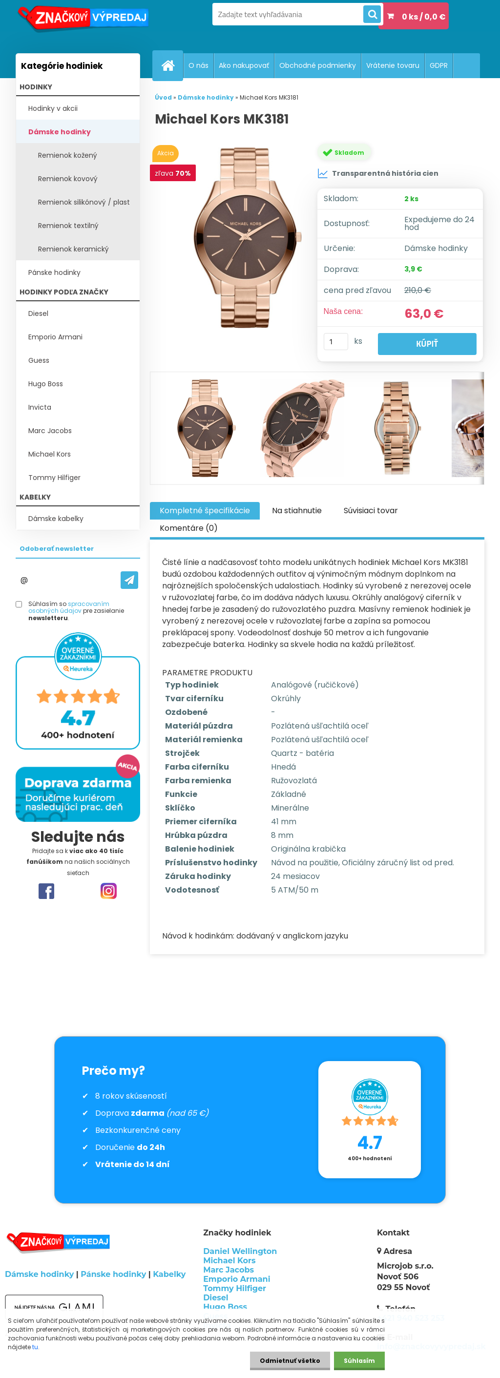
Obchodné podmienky (317, 65)
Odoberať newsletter (57, 548)
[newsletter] (129, 580)
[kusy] (336, 341)
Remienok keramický (73, 249)
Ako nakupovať (244, 65)
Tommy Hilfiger (54, 477)
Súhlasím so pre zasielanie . (76, 611)
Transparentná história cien (377, 173)
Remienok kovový (68, 179)
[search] (372, 14)
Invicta (39, 407)
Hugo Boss (45, 384)
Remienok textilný (68, 225)
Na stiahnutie (297, 510)
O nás (198, 65)
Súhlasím (359, 1361)
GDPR (439, 65)
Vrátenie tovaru (392, 65)
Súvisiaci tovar (371, 510)
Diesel (38, 313)
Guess (38, 360)
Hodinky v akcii (53, 108)
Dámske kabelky (55, 518)
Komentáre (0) (189, 528)
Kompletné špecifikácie (205, 510)
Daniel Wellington (240, 1251)
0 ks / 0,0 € (424, 16)
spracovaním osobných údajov (68, 607)
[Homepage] (172, 65)
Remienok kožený (67, 155)
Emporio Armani (55, 337)
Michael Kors (49, 454)
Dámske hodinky (59, 132)
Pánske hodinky (54, 272)
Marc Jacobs (50, 431)
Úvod (163, 97)
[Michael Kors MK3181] (247, 241)
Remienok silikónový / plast (84, 202)
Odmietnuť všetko (290, 1361)
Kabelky (169, 1274)
